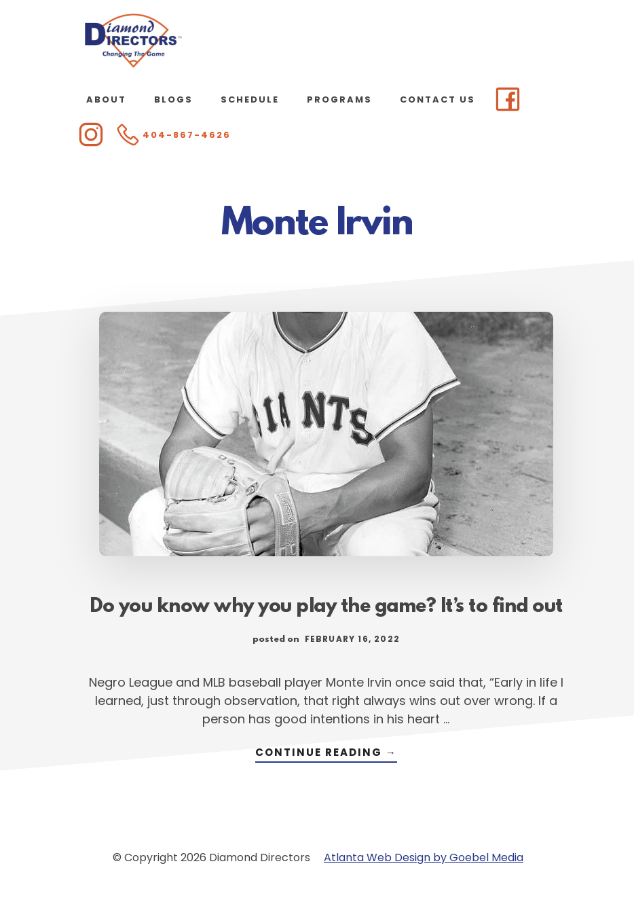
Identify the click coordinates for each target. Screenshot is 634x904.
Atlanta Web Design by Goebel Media (423, 857)
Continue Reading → (326, 753)
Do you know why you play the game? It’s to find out (326, 607)
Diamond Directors (134, 41)
